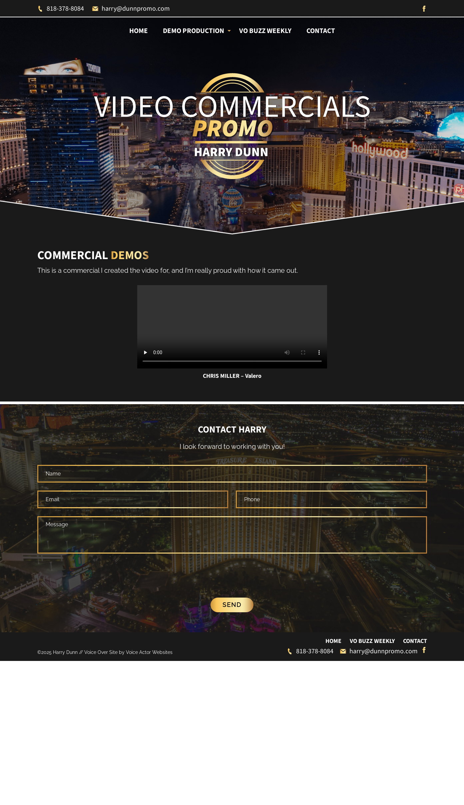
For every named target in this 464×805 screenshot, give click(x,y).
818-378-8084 (60, 8)
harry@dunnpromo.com (131, 8)
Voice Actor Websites (149, 626)
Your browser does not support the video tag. (232, 326)
